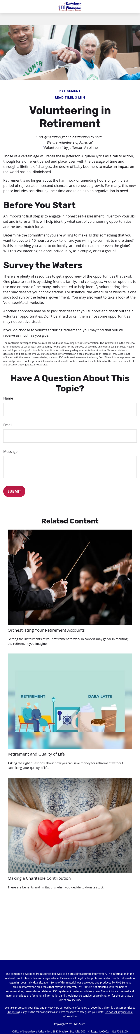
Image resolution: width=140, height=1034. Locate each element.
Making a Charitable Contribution (39, 878)
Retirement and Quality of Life (36, 754)
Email (7, 424)
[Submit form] (14, 491)
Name (8, 398)
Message (10, 451)
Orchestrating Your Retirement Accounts (46, 630)
